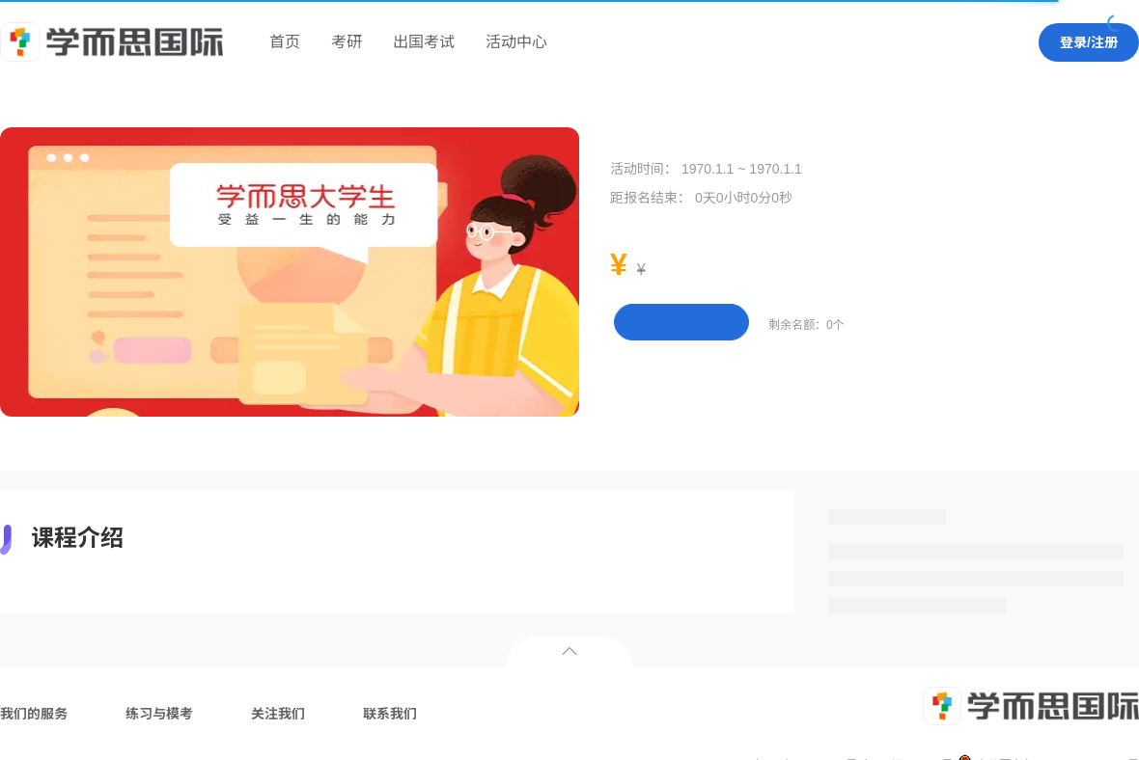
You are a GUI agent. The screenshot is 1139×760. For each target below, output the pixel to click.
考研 (346, 42)
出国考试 (424, 42)
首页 (284, 42)
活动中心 (516, 42)
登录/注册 (1089, 42)
